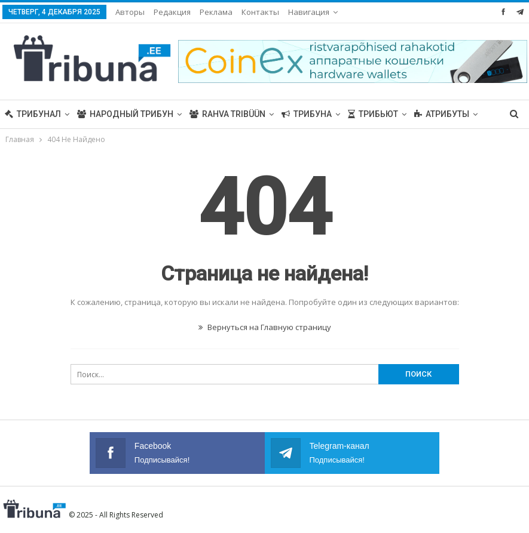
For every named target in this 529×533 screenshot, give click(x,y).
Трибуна (307, 114)
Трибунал (33, 114)
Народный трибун (125, 114)
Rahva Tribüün (227, 114)
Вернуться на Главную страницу (264, 327)
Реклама (216, 12)
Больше (432, 114)
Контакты (260, 12)
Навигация (308, 12)
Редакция (172, 12)
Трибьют (373, 114)
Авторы (130, 12)
